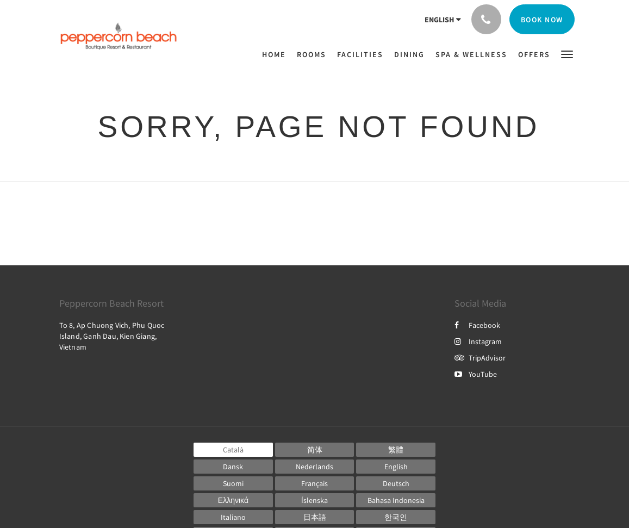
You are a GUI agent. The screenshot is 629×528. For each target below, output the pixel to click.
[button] (567, 53)
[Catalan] (233, 450)
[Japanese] (314, 517)
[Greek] (233, 500)
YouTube (475, 374)
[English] (395, 466)
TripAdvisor (480, 358)
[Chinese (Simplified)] (314, 450)
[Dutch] (314, 466)
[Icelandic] (314, 500)
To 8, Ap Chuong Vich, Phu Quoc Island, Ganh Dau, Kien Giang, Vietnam (112, 336)
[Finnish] (233, 483)
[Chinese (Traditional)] (395, 450)
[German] (395, 483)
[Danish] (233, 466)
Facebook (477, 325)
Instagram (478, 341)
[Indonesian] (395, 500)
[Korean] (395, 517)
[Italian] (233, 517)
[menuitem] (276, 54)
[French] (314, 483)
